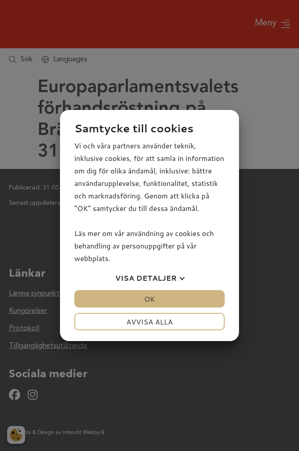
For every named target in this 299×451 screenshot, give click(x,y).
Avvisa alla (149, 321)
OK (149, 299)
